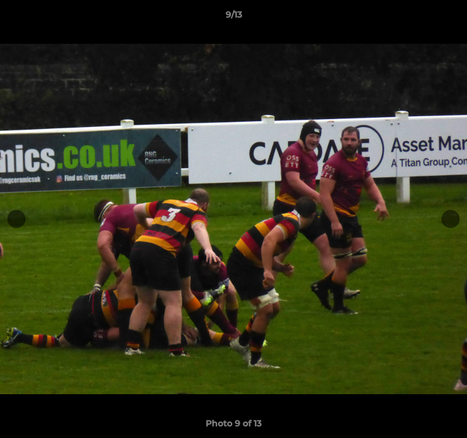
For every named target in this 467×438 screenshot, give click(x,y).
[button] (452, 17)
